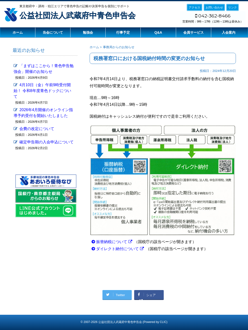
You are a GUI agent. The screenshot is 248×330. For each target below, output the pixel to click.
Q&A (158, 32)
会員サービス (193, 32)
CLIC (163, 321)
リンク (232, 7)
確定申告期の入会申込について (46, 142)
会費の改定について (36, 129)
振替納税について (111, 242)
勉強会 (88, 32)
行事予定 (123, 32)
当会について (53, 32)
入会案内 (228, 32)
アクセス (194, 7)
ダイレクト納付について (117, 249)
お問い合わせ (214, 7)
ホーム (18, 32)
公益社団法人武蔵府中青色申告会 (77, 15)
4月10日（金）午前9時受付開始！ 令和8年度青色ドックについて (42, 91)
